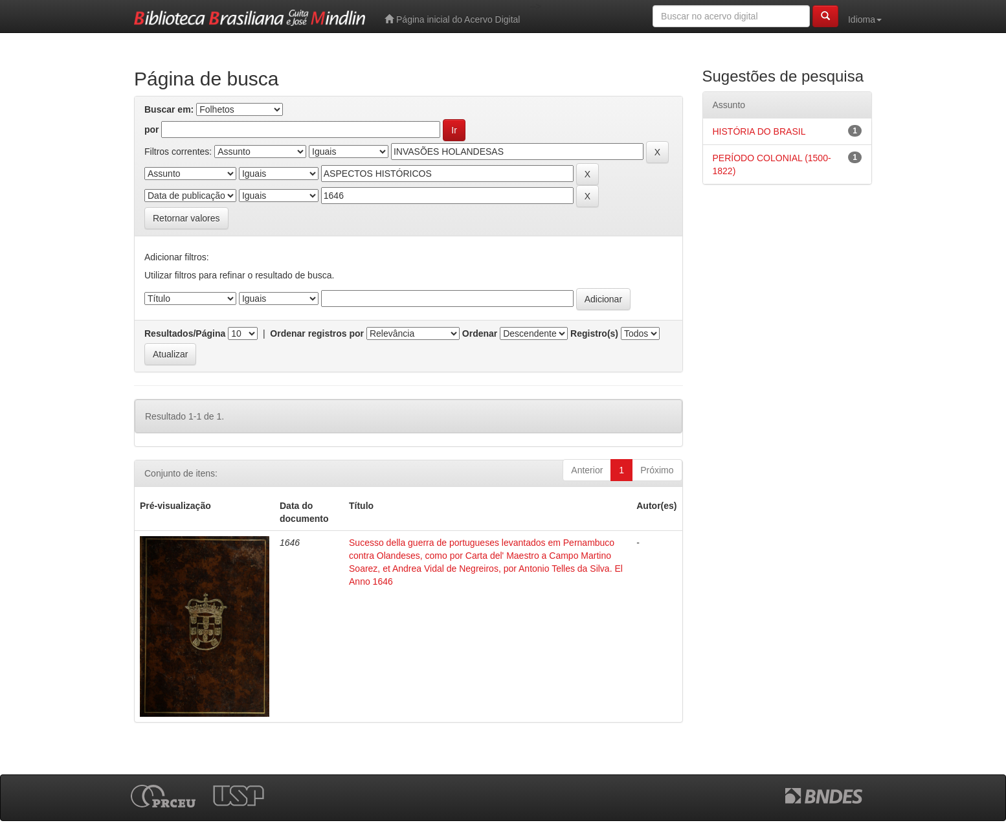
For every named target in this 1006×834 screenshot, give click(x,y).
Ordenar (479, 333)
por (151, 129)
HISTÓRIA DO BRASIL (759, 131)
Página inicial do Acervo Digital (452, 19)
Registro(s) (594, 333)
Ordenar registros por (317, 333)
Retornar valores (186, 218)
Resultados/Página (184, 333)
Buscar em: (169, 109)
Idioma (865, 19)
